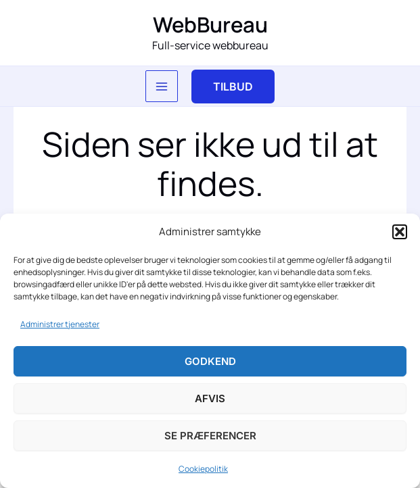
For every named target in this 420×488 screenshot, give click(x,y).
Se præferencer (210, 435)
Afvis (210, 398)
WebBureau (210, 24)
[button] (399, 232)
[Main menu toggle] (161, 86)
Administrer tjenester (59, 324)
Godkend (210, 361)
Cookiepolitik (203, 468)
